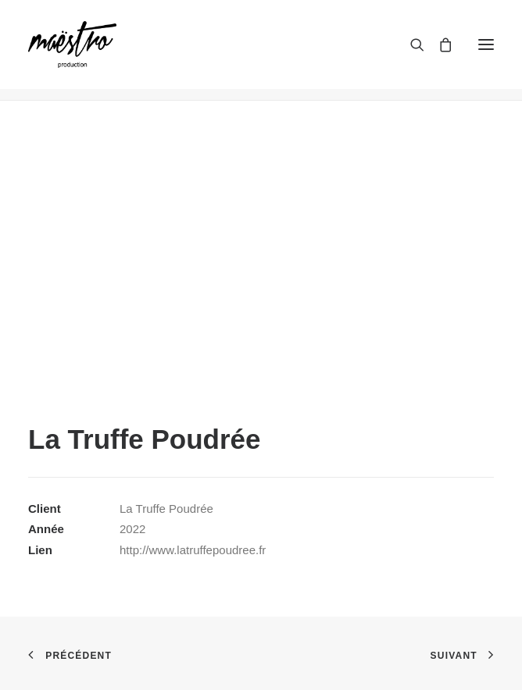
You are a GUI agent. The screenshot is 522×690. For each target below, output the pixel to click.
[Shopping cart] (438, 44)
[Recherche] (410, 44)
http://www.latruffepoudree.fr (193, 550)
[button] (486, 44)
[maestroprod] (72, 44)
